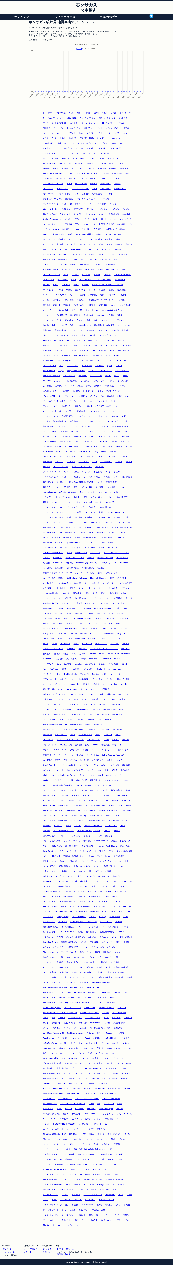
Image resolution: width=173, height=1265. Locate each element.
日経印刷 (46, 654)
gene (92, 790)
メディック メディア (111, 1215)
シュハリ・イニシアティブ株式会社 (77, 841)
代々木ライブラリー (50, 270)
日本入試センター (93, 740)
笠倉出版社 (86, 229)
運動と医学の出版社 (50, 927)
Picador (71, 998)
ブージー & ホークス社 (107, 886)
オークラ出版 (114, 821)
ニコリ (89, 239)
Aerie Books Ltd (49, 1048)
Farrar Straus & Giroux (120, 426)
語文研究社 (89, 527)
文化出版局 (96, 265)
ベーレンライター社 (105, 1114)
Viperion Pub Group (50, 669)
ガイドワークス (49, 578)
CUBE (128, 912)
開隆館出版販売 (107, 1154)
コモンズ (46, 770)
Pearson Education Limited (53, 340)
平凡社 (77, 224)
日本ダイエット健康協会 (115, 972)
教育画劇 (125, 436)
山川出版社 (78, 270)
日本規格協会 (67, 406)
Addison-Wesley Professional (82, 618)
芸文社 (88, 386)
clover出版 (67, 537)
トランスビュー (120, 891)
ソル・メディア (96, 522)
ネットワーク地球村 (94, 770)
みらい (117, 1205)
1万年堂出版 (48, 143)
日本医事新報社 (49, 371)
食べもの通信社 (68, 927)
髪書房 (65, 1114)
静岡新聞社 (118, 598)
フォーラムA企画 (108, 699)
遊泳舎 (106, 896)
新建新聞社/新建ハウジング (53, 689)
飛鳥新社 (90, 168)
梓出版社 (125, 330)
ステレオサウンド (77, 330)
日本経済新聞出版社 (59, 123)
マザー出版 (115, 765)
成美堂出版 (103, 305)
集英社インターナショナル (82, 467)
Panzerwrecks (73, 684)
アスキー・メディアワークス (88, 174)
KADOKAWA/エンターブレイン (55, 452)
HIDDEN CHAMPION (66, 932)
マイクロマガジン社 (113, 128)
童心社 (95, 219)
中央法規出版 (70, 532)
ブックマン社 (110, 522)
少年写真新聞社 (120, 856)
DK (106, 770)
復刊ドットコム (93, 755)
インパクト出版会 (77, 755)
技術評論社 (71, 133)
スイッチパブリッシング (118, 628)
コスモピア (64, 1119)
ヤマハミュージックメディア (120, 219)
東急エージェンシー (50, 871)
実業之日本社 (73, 179)
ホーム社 (87, 345)
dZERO (90, 421)
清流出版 (102, 664)
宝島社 (105, 113)
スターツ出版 (115, 674)
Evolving (95, 674)
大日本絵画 (47, 386)
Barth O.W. (126, 800)
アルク (76, 194)
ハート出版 (62, 325)
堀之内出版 (88, 340)
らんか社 (83, 942)
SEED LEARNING (124, 325)
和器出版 (73, 1174)
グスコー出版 (87, 487)
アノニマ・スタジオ (50, 406)
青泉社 (54, 1200)
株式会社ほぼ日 (49, 345)
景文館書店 (97, 1174)
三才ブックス (122, 320)
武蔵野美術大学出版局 (114, 1180)
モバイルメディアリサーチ (53, 649)
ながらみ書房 (124, 1038)
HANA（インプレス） (112, 780)
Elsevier (46, 1225)
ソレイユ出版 (84, 1169)
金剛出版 (96, 684)
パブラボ (99, 1053)
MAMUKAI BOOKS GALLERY (54, 1134)
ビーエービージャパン (51, 730)
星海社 (117, 623)
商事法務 (107, 477)
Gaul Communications (75, 1033)
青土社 (55, 356)
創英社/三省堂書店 (105, 977)
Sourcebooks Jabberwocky (87, 1154)
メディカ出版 (104, 199)
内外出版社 (47, 350)
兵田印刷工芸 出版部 (106, 1008)
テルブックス (114, 436)
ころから (46, 947)
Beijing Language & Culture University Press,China (77, 1003)
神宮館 (65, 654)
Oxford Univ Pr (90, 603)
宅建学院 (102, 457)
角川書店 (78, 517)
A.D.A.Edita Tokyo (50, 1043)
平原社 (45, 896)
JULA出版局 (91, 1190)
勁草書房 (67, 664)
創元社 (121, 143)
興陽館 (97, 735)
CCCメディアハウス (118, 179)
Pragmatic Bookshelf (93, 1068)
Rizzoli (87, 1038)
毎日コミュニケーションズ (108, 998)
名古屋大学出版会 (85, 735)
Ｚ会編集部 (94, 699)
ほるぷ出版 (81, 800)
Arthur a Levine (89, 1114)
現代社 (113, 1164)
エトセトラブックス (113, 472)
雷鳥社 (128, 790)
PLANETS (114, 1073)
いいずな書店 (48, 583)
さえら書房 (115, 962)
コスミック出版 (89, 224)
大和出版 (113, 204)
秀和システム (75, 204)
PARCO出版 (109, 502)
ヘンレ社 (99, 482)
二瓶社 (117, 957)
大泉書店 (60, 962)
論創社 (76, 472)
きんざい (46, 714)
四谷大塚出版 (95, 780)
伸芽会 (122, 826)
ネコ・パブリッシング (107, 335)
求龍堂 (101, 512)
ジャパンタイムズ (122, 371)
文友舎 (92, 886)
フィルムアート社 (112, 356)
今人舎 (107, 967)
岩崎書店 (73, 350)
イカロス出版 (48, 244)
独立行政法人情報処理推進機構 (55, 987)
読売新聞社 (67, 709)
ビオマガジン (84, 765)
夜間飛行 (129, 447)
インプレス (69, 174)
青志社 (45, 644)
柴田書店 (98, 239)
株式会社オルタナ (104, 957)
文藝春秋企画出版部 (124, 851)
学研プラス (88, 128)
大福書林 (61, 639)
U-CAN (56, 229)
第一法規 (114, 684)
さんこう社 (64, 1180)
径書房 (110, 543)
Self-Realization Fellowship (77, 578)
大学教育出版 (102, 1083)
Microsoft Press (81, 553)
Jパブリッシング (90, 543)
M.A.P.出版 (98, 836)
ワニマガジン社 (69, 982)
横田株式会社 (91, 932)
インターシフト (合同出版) (122, 937)
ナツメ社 (98, 128)
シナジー (107, 831)
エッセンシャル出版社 (98, 401)
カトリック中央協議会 (78, 634)
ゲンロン (122, 1139)
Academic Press (115, 669)
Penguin (46, 234)
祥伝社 (73, 280)
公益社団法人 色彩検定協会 (114, 229)
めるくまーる (107, 942)
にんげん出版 (48, 634)
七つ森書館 (113, 1078)
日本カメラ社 (105, 563)
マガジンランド (61, 350)
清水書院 (76, 391)
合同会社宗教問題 (50, 441)
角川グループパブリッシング (54, 694)
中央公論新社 (60, 179)
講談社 (96, 113)
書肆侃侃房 (126, 765)
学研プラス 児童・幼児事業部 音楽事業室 (107, 285)
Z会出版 (108, 234)
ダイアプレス (48, 740)
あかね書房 (111, 487)
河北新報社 (126, 810)
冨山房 (107, 1174)
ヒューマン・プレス (107, 639)
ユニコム (115, 740)
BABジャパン (104, 704)
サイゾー (94, 750)
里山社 (90, 431)
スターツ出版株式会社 (107, 1190)
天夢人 (78, 876)
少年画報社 (85, 381)
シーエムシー (48, 886)
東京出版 (66, 305)
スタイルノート (116, 912)
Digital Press (117, 730)
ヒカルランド (59, 381)
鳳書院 (119, 1104)
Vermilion (124, 684)
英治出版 (46, 168)
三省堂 (101, 254)
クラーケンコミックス (51, 436)
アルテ (103, 381)
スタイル (108, 719)
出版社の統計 (108, 17)
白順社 (80, 932)
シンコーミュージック (90, 123)
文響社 (88, 113)
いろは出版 (57, 780)
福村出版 (118, 447)
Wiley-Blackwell (60, 750)
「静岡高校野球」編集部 (52, 1063)
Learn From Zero (85, 452)
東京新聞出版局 (49, 795)
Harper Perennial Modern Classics (56, 1089)
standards (47, 381)
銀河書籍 (121, 1185)
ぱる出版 (82, 244)
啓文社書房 (98, 1063)
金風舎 (100, 391)
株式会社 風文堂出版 (69, 942)
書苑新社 (85, 684)
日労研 (91, 1129)
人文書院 (58, 386)
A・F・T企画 (64, 881)
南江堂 (126, 128)
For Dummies (48, 608)
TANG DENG (48, 1083)
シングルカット (106, 922)
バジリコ (121, 639)
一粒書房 (124, 1068)
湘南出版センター (98, 1078)
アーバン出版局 (49, 821)
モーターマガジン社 (92, 583)
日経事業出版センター (65, 886)
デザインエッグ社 (50, 679)
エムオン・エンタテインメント (100, 371)
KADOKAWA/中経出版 (120, 174)
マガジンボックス (50, 901)
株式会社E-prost (49, 957)
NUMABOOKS (110, 1038)
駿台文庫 (117, 234)
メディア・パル (98, 760)
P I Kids (95, 310)
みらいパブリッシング (72, 1008)
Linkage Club (63, 310)
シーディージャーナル (51, 1144)
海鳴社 (96, 320)
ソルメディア (63, 967)
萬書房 (129, 977)
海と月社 (68, 411)
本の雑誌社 (98, 472)
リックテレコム (94, 411)
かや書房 (46, 300)
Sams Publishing (84, 907)
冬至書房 (75, 1205)
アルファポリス (69, 376)
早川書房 (65, 168)
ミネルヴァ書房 (106, 462)
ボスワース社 (105, 992)
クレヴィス (58, 826)
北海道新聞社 (72, 381)
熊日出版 (119, 1154)
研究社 (45, 249)
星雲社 (111, 290)
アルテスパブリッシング (52, 457)
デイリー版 (7, 1249)
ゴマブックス (90, 512)
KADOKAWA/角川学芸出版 (94, 548)
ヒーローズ (84, 760)
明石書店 (105, 689)
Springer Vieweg (63, 917)
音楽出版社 (64, 972)
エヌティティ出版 (110, 1068)
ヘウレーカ (123, 866)
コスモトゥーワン (63, 699)
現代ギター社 (123, 618)
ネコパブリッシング (106, 1200)
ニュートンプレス (50, 209)
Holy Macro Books (70, 674)
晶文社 (59, 320)
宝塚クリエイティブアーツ (85, 290)
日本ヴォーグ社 (112, 270)
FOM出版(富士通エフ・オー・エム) (83, 922)
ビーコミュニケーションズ (95, 214)
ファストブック (84, 588)
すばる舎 (46, 229)
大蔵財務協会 (80, 411)
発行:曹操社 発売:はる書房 (113, 709)
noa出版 (120, 613)
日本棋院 (90, 1083)
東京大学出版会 (66, 441)
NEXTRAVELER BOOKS (81, 795)
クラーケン (81, 623)
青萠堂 (73, 1169)
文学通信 (118, 922)
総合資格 (64, 431)
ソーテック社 (91, 163)
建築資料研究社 (73, 568)
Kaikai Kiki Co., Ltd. (50, 942)
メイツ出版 (66, 285)
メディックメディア (81, 219)
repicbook (119, 1063)
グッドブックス (61, 735)
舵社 (87, 745)
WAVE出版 (83, 376)
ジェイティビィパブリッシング (65, 148)
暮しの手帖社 (68, 896)
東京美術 (82, 1215)
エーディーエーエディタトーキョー (56, 1129)
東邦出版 (58, 543)
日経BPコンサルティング (117, 1159)
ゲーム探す (47, 1249)
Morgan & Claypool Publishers (119, 654)
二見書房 (123, 457)
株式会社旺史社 (112, 482)
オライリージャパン (76, 239)
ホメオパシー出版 (119, 416)
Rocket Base (88, 1048)
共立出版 (105, 1013)
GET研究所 (124, 1078)
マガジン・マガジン (99, 765)
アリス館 (125, 927)
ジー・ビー (96, 709)
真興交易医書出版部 (67, 901)
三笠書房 (85, 194)
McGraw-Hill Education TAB (77, 1164)
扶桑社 (62, 138)
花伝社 (100, 775)
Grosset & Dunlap (50, 1119)
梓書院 (45, 861)
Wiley (111, 497)
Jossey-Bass (110, 1195)
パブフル (119, 366)
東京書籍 (46, 467)
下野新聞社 (76, 1089)
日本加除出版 (48, 482)
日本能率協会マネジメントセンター (56, 527)
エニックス (74, 977)
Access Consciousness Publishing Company (59, 492)
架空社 (102, 1159)
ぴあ (130, 224)
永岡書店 (92, 305)
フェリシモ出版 (118, 603)
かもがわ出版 (58, 800)
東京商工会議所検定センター (74, 856)
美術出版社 (117, 876)
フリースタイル (72, 659)
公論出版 (66, 436)
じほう (116, 477)
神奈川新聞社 (84, 982)
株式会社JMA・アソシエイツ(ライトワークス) (60, 426)
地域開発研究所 (123, 497)
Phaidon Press (48, 775)
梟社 (98, 1104)
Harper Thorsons (61, 618)
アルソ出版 (128, 1018)
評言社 (103, 593)
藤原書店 (110, 396)
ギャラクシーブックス (51, 674)
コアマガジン (112, 947)
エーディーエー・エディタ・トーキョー (58, 512)
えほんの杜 (102, 168)
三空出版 (122, 300)
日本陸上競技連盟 (50, 1180)
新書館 (102, 543)
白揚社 (116, 492)
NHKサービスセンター (63, 912)
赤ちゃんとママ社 (87, 148)
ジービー (46, 1028)
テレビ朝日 (111, 254)
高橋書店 (118, 249)
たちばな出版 (113, 927)
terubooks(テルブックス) (67, 775)
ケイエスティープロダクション (113, 1058)
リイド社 (121, 386)
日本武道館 (107, 952)
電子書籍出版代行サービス (100, 1028)
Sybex (123, 593)
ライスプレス (48, 664)
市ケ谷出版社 (63, 1038)
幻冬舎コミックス (97, 396)
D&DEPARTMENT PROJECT (64, 1124)
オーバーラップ (49, 310)
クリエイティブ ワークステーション (57, 497)
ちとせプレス (63, 816)
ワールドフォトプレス (67, 396)
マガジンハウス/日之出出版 (114, 340)
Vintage (126, 608)
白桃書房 (64, 669)
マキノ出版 (101, 148)
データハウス (95, 553)
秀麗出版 (100, 1048)
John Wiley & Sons (64, 583)
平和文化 (61, 998)
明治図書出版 (114, 214)
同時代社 (103, 962)
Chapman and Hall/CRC (90, 659)
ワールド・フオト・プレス (121, 441)
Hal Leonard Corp (104, 492)
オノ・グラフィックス (51, 709)
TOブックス (84, 310)
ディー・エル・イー (50, 1220)
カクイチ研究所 (49, 866)
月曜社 (54, 977)
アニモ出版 (121, 532)
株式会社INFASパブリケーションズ (87, 866)
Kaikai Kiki (78, 664)
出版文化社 (127, 1134)
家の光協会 (69, 320)
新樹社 (67, 1185)
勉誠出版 (46, 800)
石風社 (100, 694)
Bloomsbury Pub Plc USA (112, 659)
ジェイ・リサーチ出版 (104, 431)
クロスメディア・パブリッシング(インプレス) (90, 143)
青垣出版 (77, 1185)
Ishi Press (127, 1048)
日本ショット (84, 462)
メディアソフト (83, 1078)
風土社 (123, 295)
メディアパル (73, 401)
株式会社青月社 (94, 1215)
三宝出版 (83, 790)
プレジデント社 (64, 194)
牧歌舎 (113, 1139)
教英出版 (78, 613)
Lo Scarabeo (48, 295)
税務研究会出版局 (89, 537)
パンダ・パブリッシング (52, 1205)
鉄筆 (126, 861)
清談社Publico (120, 280)
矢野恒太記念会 (120, 189)
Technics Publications (51, 593)
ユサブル (75, 229)
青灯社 (84, 699)
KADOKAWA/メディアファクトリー (102, 300)
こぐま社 (105, 174)
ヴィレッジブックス (79, 259)
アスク (60, 153)
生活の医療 (125, 770)
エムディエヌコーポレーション (55, 204)
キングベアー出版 (112, 133)
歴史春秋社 (97, 1038)
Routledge (47, 659)
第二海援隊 (59, 568)
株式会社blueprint (79, 917)
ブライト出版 (110, 618)
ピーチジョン (94, 927)
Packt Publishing (105, 507)
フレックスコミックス (51, 275)
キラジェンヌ (85, 1073)
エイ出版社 (66, 270)
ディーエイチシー (77, 821)
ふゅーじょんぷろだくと (72, 1139)
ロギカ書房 (66, 1149)
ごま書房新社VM (88, 1094)
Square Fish (69, 386)
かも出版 (58, 810)
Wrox (89, 891)
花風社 (45, 1200)
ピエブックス (74, 750)
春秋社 (72, 452)
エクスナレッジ (49, 522)
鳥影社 (45, 846)
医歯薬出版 (98, 345)
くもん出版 (114, 209)
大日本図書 (127, 345)
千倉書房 (70, 800)
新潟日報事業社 (74, 947)
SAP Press (110, 1053)
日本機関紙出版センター (96, 821)
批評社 (99, 1033)
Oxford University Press (52, 1008)
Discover (120, 1119)
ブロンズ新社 (105, 189)
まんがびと (116, 1018)
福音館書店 (69, 199)
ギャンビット (58, 770)
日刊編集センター (75, 1018)
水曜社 (117, 735)
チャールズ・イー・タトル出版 (105, 588)
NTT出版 (66, 593)
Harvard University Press (89, 1013)
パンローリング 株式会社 (68, 861)
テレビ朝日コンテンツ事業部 (71, 1200)
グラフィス (124, 588)
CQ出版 (98, 502)
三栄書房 (68, 224)
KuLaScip (102, 917)
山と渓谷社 (74, 123)
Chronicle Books (85, 325)
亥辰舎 (99, 856)
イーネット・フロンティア (62, 502)
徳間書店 (65, 229)
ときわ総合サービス (72, 543)
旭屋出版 (89, 361)
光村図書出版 (62, 315)
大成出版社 (92, 937)
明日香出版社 (105, 184)
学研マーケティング (81, 356)
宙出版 (74, 816)
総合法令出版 (87, 366)
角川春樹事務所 (78, 158)
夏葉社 (45, 537)
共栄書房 (126, 1215)
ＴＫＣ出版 (76, 1180)
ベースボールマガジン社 (52, 548)
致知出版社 (101, 138)
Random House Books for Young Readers (58, 361)
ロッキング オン (88, 957)
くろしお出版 (48, 917)
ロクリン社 (108, 735)
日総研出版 (81, 896)
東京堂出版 (91, 730)
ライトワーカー (73, 1094)
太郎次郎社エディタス (78, 714)
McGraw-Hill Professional (101, 982)
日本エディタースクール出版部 (87, 1099)
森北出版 (125, 740)
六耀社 (87, 593)
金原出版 (90, 558)
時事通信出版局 (96, 816)
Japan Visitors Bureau (103, 891)
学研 (65, 760)
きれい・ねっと (86, 851)
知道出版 (117, 184)
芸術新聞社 (101, 436)
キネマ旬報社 (60, 588)
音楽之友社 (71, 649)
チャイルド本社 (49, 998)
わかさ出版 (47, 588)
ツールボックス (114, 138)
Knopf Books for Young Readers (79, 608)
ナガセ (69, 184)
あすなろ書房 (88, 669)
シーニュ (97, 795)
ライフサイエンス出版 (102, 785)
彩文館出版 (94, 714)
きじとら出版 (126, 1073)
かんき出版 (86, 153)
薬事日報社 (125, 649)
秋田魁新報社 (90, 1200)
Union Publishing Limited (123, 881)
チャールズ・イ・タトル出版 (54, 401)
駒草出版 (63, 249)
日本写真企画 (77, 805)
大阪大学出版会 (102, 527)
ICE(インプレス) (78, 168)
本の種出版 (94, 942)
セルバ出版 (89, 573)
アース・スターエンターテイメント (56, 472)
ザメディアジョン (70, 1073)
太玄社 (96, 1144)
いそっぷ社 (76, 836)
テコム (91, 856)
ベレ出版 (125, 209)
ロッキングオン (79, 1129)
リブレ (81, 457)
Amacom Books (49, 805)
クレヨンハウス (58, 1225)
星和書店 (112, 805)
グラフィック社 (73, 153)
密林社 (129, 1195)
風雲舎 (45, 502)
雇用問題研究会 (64, 866)
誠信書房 (102, 290)
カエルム (100, 315)
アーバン (46, 1164)
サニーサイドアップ (88, 861)
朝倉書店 (82, 532)
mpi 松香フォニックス (51, 1114)
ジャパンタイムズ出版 (66, 765)
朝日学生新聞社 (49, 532)
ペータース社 (87, 644)
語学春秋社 (119, 977)
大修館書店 (92, 295)
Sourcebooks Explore (122, 795)
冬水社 (69, 613)
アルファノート (76, 254)
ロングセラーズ (102, 426)
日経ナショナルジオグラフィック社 (56, 214)
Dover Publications (121, 563)
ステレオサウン (59, 947)
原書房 (77, 537)
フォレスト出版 (115, 148)
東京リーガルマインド (118, 578)
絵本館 (109, 760)
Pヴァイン (101, 613)
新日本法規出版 (123, 350)
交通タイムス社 (49, 254)
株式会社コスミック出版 (75, 558)
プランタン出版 (96, 376)
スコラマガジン (49, 1099)
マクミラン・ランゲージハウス (121, 907)
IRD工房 (63, 977)
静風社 (61, 957)
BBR (93, 694)
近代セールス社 (99, 1089)
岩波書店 (93, 179)
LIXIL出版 (47, 826)
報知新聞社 (47, 613)
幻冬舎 (45, 138)
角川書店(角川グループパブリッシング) (58, 876)
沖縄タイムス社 (49, 765)
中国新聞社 (56, 856)
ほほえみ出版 (57, 846)
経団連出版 (77, 593)
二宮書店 (46, 558)
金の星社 (114, 401)
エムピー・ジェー (88, 977)
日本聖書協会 (58, 1164)
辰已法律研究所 (119, 1023)
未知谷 (76, 1220)
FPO (68, 340)
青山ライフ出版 (69, 1023)
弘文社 (98, 618)
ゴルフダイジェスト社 (60, 335)
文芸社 (126, 780)
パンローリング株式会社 (52, 411)
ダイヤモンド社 (126, 113)
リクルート (81, 927)
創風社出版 (106, 1144)
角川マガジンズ (114, 1134)
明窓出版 (70, 623)
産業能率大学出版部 (50, 603)
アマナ (121, 886)
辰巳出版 (107, 275)
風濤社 (87, 1119)
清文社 (129, 694)
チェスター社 (58, 623)
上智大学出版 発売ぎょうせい (54, 1154)
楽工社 (45, 977)
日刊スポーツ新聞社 (64, 290)
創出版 (45, 1023)
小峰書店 (103, 179)
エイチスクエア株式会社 (52, 1185)
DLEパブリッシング (100, 1169)
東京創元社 (81, 300)
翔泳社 (101, 244)
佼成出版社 (56, 537)
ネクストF (47, 750)
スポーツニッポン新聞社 (111, 1099)
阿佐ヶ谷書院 (48, 1109)
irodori (99, 881)
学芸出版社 (47, 330)
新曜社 (76, 487)
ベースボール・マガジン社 (53, 184)
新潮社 (71, 113)
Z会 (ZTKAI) (112, 295)
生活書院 (92, 917)
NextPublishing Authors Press (103, 350)
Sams (107, 1124)
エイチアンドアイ (100, 1073)
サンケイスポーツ (107, 1220)
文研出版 (85, 285)
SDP (60, 532)
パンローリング (49, 967)
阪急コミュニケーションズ (85, 441)
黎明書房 (127, 1205)
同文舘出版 (66, 356)
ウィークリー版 (9, 1252)
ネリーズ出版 (104, 730)
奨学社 (99, 234)
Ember (107, 856)
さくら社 (73, 790)
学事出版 (61, 239)
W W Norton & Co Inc (51, 391)
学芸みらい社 (112, 548)
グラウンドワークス (50, 1149)
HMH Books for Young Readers (88, 831)
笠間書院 (108, 871)
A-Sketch (90, 1033)
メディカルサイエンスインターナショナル (95, 280)
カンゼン (46, 356)
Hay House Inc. (104, 876)
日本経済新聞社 (68, 416)
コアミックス (73, 1225)
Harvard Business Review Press (55, 1169)
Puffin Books (104, 603)
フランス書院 (62, 634)
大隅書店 (116, 1174)
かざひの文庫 (95, 634)
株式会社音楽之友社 (121, 967)
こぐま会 (77, 826)
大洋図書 (110, 315)
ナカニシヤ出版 (110, 411)
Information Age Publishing (107, 846)
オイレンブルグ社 (110, 583)
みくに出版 (69, 780)
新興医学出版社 (61, 330)
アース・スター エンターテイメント (104, 649)
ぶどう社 (125, 644)
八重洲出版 (99, 366)
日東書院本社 (89, 315)
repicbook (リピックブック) (86, 563)
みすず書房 (121, 224)
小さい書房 (119, 1033)
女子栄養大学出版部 (106, 224)
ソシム (123, 270)
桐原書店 (108, 239)
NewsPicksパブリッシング (53, 118)
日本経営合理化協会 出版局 (62, 785)
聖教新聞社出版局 (87, 138)
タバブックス (127, 1043)
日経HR (108, 376)
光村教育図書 (63, 805)
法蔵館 (83, 1134)
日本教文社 (47, 810)
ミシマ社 (88, 249)
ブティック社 (48, 315)
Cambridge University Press (111, 310)
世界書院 (65, 871)
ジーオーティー (107, 750)
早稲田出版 (92, 992)
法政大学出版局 (49, 836)
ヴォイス (113, 305)
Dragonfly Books (100, 452)
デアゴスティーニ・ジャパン (96, 1139)
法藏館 (45, 1018)
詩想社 (95, 381)
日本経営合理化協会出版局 (104, 325)
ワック (45, 123)
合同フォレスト (101, 644)
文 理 (61, 366)
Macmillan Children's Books (53, 1094)
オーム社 (124, 421)
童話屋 (91, 1134)
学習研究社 (108, 623)
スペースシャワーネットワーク (55, 1210)
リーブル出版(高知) (50, 431)
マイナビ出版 (48, 290)
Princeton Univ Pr (76, 987)
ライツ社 (108, 194)
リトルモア (86, 472)
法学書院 (66, 487)
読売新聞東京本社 (60, 421)
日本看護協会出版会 (50, 1078)
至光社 (74, 310)
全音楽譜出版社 (59, 234)
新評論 (68, 826)
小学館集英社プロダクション (106, 406)
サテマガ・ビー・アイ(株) (53, 937)
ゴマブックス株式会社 (110, 800)
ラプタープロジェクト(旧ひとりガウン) (87, 871)
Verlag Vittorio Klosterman (78, 694)
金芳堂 (108, 816)
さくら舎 (77, 340)
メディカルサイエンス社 (109, 1043)
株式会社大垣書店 (119, 1013)
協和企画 (67, 891)
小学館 (113, 143)
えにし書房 (114, 644)
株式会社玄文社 (49, 325)
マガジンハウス (57, 133)
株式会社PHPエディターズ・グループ (57, 573)
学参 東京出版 (81, 780)
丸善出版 (115, 330)
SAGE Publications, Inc (52, 891)
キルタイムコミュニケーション (55, 477)
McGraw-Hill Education (70, 628)
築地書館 (66, 391)
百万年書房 (47, 760)
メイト (120, 1195)
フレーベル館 (82, 522)
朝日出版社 (71, 244)
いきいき (118, 760)
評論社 (76, 285)
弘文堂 (72, 325)
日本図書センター (106, 163)
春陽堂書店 (83, 649)
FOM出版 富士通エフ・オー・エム (113, 537)
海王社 (45, 1053)
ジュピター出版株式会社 (75, 937)
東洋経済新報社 (49, 163)
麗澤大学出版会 (62, 1068)
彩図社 (70, 234)
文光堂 (65, 275)
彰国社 (89, 406)
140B (54, 861)
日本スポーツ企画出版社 (52, 174)
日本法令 (92, 507)
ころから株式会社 (73, 704)
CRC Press (103, 441)
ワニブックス (127, 133)
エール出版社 (63, 795)
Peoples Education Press (116, 512)
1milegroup (79, 719)
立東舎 (84, 497)
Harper (61, 371)
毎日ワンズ (100, 361)
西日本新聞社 (48, 1068)
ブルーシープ (77, 1068)
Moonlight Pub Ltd (90, 962)
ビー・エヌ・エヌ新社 (92, 477)
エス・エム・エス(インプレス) (54, 1174)
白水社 (72, 735)
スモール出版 (70, 457)
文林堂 (79, 603)
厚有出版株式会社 (73, 962)
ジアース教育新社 (50, 972)
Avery (127, 992)
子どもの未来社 (79, 305)
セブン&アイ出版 (49, 366)
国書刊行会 (83, 396)
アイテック (113, 457)
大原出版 (83, 1028)
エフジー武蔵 (115, 901)
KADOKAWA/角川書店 (84, 234)
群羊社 (59, 1109)
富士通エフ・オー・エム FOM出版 (56, 158)
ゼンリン (46, 1124)
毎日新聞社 (56, 896)
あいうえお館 (125, 305)
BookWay (84, 1058)
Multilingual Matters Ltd (105, 1185)
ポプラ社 (91, 158)
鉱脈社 (116, 816)
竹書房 (102, 295)
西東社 (94, 189)
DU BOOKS (57, 558)
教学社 (125, 376)
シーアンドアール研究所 (104, 851)
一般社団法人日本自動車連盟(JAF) (80, 482)
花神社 (91, 1104)
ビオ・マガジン (49, 194)
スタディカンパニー (79, 654)
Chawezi (109, 1033)
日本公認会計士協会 (97, 1210)
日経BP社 (92, 335)
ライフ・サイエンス (124, 1114)
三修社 (107, 881)
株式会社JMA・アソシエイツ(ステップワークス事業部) (64, 992)
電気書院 (46, 831)
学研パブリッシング (76, 1083)
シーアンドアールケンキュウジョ (72, 1104)
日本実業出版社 (49, 259)
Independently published (76, 371)
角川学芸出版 (63, 280)
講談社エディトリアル (51, 1139)
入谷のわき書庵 (126, 583)
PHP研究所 (102, 204)
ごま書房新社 (97, 356)
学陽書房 (118, 244)
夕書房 (85, 750)
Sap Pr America (73, 957)
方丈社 (54, 138)
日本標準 (108, 1063)
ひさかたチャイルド (84, 416)
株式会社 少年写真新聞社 (93, 1180)
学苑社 (106, 1018)
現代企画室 (114, 593)
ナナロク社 (98, 725)
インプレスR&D (49, 396)
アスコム (101, 158)
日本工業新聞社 (100, 907)
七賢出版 (56, 654)
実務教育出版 (65, 209)
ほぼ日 (106, 740)
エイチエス (59, 462)
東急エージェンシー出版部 (90, 952)
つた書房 (60, 482)
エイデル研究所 (112, 421)
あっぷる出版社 (49, 932)
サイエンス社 (48, 962)
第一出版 (92, 244)
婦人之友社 (89, 436)
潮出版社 (68, 598)
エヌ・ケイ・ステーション (108, 1094)
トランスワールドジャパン (118, 361)
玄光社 (99, 133)
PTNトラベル (63, 836)
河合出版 (93, 184)
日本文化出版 (117, 714)
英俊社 (69, 517)
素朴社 (95, 593)
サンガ (121, 487)
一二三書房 (58, 659)
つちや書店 (91, 457)
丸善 (53, 1018)
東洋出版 (56, 300)
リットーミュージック (80, 189)
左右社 (126, 517)
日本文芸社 (78, 214)
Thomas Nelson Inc (50, 952)
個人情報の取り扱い (64, 1254)
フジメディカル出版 (68, 952)
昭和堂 (91, 901)
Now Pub (68, 1109)
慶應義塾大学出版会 (107, 932)
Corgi (59, 664)
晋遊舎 (79, 320)
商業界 (119, 315)
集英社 (79, 113)
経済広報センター (50, 1104)
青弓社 (111, 381)
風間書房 (117, 831)
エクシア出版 (90, 664)
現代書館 (46, 563)
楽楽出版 (99, 972)
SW (103, 927)
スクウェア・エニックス (52, 199)
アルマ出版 (84, 674)
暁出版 (110, 613)
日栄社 (54, 644)
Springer (73, 295)
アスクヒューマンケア (68, 851)
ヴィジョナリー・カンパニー (103, 679)
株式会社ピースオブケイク (111, 745)
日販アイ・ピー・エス (51, 487)
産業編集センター (77, 421)
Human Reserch (49, 881)
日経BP (114, 113)
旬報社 (76, 497)
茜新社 (114, 896)
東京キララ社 (115, 917)
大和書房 (60, 244)
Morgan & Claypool (94, 719)
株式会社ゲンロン (87, 881)
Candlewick (101, 669)
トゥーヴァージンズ (92, 1018)
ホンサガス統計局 (30, 1249)
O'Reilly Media (61, 295)
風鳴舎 (128, 1063)
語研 (66, 1205)
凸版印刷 (82, 901)
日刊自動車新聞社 (72, 846)
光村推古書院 (48, 699)
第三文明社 (59, 613)
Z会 (69, 163)
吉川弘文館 (110, 694)
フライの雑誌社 (88, 846)
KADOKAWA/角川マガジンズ (54, 1058)
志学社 (45, 856)
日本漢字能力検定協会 (122, 275)
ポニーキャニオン (78, 431)
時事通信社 (79, 406)
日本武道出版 (84, 679)
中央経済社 (78, 436)
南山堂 (76, 699)
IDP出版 (114, 770)
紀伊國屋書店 (90, 254)
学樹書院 (65, 1195)
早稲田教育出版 (109, 866)
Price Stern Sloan (49, 851)
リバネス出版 (79, 891)
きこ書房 (46, 421)
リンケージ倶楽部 (72, 447)
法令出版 (68, 1063)
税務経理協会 (127, 477)
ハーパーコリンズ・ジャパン (54, 684)
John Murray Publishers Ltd (53, 1033)
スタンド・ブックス (60, 467)
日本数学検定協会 (124, 679)
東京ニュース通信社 (86, 133)
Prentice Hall (58, 563)
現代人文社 (62, 821)
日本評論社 (99, 487)
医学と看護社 (114, 664)
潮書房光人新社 (122, 431)
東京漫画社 (99, 467)
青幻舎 (117, 239)
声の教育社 (75, 669)
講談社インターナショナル (109, 810)
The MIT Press (48, 639)
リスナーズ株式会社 (89, 1220)
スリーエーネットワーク (52, 224)
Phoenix (95, 745)
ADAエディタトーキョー (115, 775)
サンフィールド (89, 810)
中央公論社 (104, 937)
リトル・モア (48, 320)
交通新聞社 (83, 1210)
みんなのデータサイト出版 (122, 527)
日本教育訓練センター (51, 1073)
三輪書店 (46, 305)
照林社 (99, 573)
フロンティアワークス (90, 447)
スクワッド (47, 912)
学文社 (72, 907)
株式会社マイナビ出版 (105, 532)
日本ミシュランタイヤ (75, 770)
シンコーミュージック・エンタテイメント (59, 1215)
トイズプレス (125, 841)
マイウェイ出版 (66, 745)
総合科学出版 (125, 846)
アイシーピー (48, 189)
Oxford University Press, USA (113, 755)
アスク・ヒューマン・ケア (53, 719)
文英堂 (87, 320)
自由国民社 (126, 214)
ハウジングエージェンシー (95, 805)
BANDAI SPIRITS (65, 1099)
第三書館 (117, 517)
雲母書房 (56, 1028)
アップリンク (109, 1104)
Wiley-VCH (121, 634)
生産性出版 (116, 704)
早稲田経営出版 (88, 568)
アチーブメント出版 (101, 153)
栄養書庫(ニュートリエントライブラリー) (80, 1159)
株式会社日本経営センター (63, 831)
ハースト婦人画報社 (103, 517)
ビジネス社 (84, 350)
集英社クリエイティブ (85, 998)
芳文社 (45, 133)
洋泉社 (117, 608)
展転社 (80, 386)
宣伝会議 (90, 330)
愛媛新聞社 (118, 1028)
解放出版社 (94, 912)
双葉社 (55, 285)
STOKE (87, 1089)
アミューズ (127, 1089)
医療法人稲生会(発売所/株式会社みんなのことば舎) (93, 1149)
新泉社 (103, 628)
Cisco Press (72, 1058)
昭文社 (100, 270)
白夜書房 (71, 588)
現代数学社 (79, 1109)
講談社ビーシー (111, 836)
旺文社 (66, 143)
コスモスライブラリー (51, 982)
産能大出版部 (85, 1174)
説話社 (69, 719)
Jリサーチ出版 (48, 280)
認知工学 (97, 386)
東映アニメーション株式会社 (69, 1048)
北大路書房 (89, 613)
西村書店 (94, 628)
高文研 (126, 942)
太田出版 (129, 244)
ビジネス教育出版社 (107, 1003)
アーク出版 (117, 992)
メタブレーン (97, 1124)
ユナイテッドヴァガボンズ (53, 553)
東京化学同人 (94, 800)
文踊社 (74, 881)
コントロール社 (91, 1043)
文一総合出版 (109, 634)
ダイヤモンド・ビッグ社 (76, 507)
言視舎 (72, 1210)
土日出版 (87, 836)
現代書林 (58, 447)
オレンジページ (108, 320)
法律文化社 (56, 1023)
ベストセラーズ (49, 239)
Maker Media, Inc (93, 987)
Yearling (122, 123)
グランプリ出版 (89, 704)
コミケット (109, 725)
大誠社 (76, 644)
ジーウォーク (92, 209)
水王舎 (109, 244)
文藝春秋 (61, 163)
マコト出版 (83, 1023)
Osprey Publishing (113, 1048)
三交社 (90, 1053)
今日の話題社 (75, 477)
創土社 (45, 785)
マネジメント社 (125, 522)
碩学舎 (125, 917)
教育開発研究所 (94, 896)
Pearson (121, 932)
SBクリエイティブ (109, 123)
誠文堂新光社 (79, 209)
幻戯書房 (61, 1018)
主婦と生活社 (113, 158)
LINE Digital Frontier (72, 810)
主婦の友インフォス (82, 1063)
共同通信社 (86, 275)
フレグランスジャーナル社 (53, 507)
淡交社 (94, 462)
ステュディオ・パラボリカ (53, 517)
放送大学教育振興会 (50, 1195)
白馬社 (84, 628)
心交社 (104, 674)
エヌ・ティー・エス (67, 679)
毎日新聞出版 (63, 259)
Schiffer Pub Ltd (123, 396)
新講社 (114, 841)
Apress (109, 366)
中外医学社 (47, 179)
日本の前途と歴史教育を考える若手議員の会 (60, 1013)
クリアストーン (68, 603)
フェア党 (106, 1023)
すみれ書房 (71, 462)
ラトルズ (99, 421)
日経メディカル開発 (83, 785)
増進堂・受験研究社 (113, 391)
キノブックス (76, 1038)
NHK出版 (46, 148)
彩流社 (79, 512)
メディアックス (103, 330)
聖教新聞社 (47, 462)
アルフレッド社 (94, 623)
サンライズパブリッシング (53, 704)
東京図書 (94, 1058)
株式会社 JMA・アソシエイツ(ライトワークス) (92, 598)
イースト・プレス (50, 265)
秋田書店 (97, 229)
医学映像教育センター (99, 1164)
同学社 (71, 1154)
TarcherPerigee (76, 249)
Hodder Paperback (101, 841)
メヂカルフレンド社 (98, 497)
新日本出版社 (84, 265)
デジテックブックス (50, 416)
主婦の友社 (78, 163)
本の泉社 (63, 1043)
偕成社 (55, 168)
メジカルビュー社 (121, 952)
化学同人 (73, 760)
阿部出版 (88, 517)
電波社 (45, 335)
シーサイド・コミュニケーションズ (70, 740)
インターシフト (111, 826)
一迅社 (84, 401)
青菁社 (120, 694)
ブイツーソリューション (52, 598)
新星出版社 (47, 447)
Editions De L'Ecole (50, 907)
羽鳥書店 (108, 1205)
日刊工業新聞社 (49, 1003)
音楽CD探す (47, 1252)
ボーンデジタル (89, 391)
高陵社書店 (76, 1195)
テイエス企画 (89, 1185)
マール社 (46, 285)
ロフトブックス (72, 366)
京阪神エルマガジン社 (83, 502)
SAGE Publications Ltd (76, 639)
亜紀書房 (129, 462)
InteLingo (83, 816)
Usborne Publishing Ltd (93, 826)
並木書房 (78, 745)
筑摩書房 (46, 128)
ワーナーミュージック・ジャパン (71, 1190)
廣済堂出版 (121, 290)
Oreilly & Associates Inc (52, 219)
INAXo (104, 912)
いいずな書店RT (86, 972)
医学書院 (75, 275)
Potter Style (60, 1083)
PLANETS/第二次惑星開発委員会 (109, 790)
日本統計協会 (109, 1119)
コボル (124, 664)
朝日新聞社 (47, 568)
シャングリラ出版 (83, 1144)
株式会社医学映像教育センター (55, 725)
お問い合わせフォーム (65, 1249)
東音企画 (100, 568)
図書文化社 (66, 1220)
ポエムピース (102, 901)
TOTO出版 (77, 527)
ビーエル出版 (77, 967)
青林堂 (71, 522)
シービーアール (49, 922)
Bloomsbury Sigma (106, 1109)
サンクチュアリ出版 (87, 118)
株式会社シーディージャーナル (55, 755)
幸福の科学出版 (109, 265)
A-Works (93, 259)
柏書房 (60, 578)
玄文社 (105, 684)
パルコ (80, 361)
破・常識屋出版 (122, 558)
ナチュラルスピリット (103, 249)
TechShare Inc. (48, 1038)
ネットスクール (68, 1078)
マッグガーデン (49, 153)
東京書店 (46, 623)
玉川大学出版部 (125, 805)
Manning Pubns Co (59, 1053)
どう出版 (96, 1119)
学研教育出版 (109, 386)
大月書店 (121, 699)
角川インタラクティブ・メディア (116, 553)
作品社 (84, 179)
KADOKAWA (61, 113)
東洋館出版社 (97, 194)
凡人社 (86, 947)
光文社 (50, 113)
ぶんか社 (67, 219)
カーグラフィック (102, 416)
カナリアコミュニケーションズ (55, 790)
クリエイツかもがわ (72, 548)
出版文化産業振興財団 (51, 376)
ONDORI (60, 608)
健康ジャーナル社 (124, 1220)
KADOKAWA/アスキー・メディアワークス (83, 689)
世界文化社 (62, 254)
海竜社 (69, 553)
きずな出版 (123, 254)
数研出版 (112, 168)
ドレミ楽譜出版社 (112, 345)
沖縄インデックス (60, 714)
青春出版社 (72, 138)
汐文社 (124, 821)
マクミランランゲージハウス (111, 861)
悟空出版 (129, 598)
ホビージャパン (62, 189)
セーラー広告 (68, 1144)
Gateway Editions (81, 709)
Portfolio (46, 780)
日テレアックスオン (87, 775)
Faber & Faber (89, 1008)
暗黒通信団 (73, 1134)
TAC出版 (120, 163)
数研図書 (117, 1144)
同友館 (74, 972)
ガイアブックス (76, 1043)
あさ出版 (103, 209)
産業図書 (97, 275)
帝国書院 (105, 714)
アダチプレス (102, 1129)
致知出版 (101, 1134)
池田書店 (113, 452)
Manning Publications (98, 578)
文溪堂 (57, 760)
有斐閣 (72, 265)
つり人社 (63, 265)
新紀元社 (56, 305)
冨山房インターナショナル (73, 730)
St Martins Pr (95, 1023)
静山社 (91, 532)
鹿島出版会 (47, 543)
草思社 (103, 219)
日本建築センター (112, 573)
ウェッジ (61, 522)
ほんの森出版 (107, 447)
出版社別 (27, 1252)
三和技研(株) (83, 1124)
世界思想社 (122, 1008)
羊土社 (97, 340)
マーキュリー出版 (70, 1028)
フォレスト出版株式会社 (93, 1195)
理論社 (116, 376)
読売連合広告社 (49, 1190)
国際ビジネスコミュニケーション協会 (113, 118)
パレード (78, 573)
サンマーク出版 (81, 184)
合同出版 (118, 462)
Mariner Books (89, 204)
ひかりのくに (77, 1119)
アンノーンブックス (76, 1053)
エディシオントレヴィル (52, 1159)
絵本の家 (77, 583)
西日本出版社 (65, 644)
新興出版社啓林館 (78, 335)
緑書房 (63, 907)
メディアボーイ (87, 426)
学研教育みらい (114, 1089)
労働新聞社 (91, 1109)
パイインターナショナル (86, 199)
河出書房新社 (124, 168)
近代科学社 (47, 735)
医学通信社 (76, 1114)
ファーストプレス (50, 745)
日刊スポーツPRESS (124, 750)
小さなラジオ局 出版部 (52, 841)
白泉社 (58, 143)
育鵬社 (117, 942)
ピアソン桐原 (68, 300)
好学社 (87, 725)
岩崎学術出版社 (76, 725)
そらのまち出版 (98, 947)
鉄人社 (54, 249)
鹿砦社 (82, 295)
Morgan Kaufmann (97, 654)
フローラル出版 (81, 912)
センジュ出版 (123, 381)
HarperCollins (82, 886)
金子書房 (107, 795)
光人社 (99, 1205)
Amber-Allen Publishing (103, 608)
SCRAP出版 (89, 270)
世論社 (99, 967)
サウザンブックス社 (50, 628)
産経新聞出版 (75, 315)
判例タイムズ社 (49, 816)
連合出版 (119, 1109)
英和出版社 (92, 639)
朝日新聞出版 (72, 118)
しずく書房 (89, 967)
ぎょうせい (62, 922)
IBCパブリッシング (87, 492)
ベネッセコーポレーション (110, 259)
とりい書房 (47, 618)
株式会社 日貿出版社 (105, 558)
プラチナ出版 (90, 876)
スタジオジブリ (88, 1205)
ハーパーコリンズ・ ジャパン (69, 345)
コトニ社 (69, 563)
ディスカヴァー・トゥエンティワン (66, 128)
